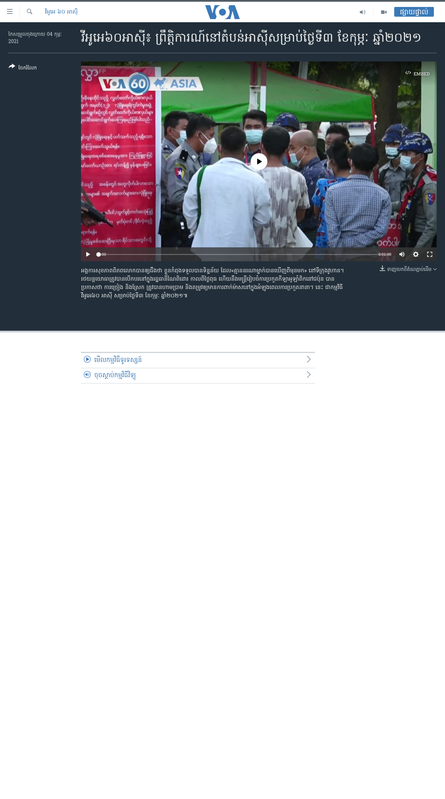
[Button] (23, 68)
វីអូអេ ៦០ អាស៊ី (61, 12)
